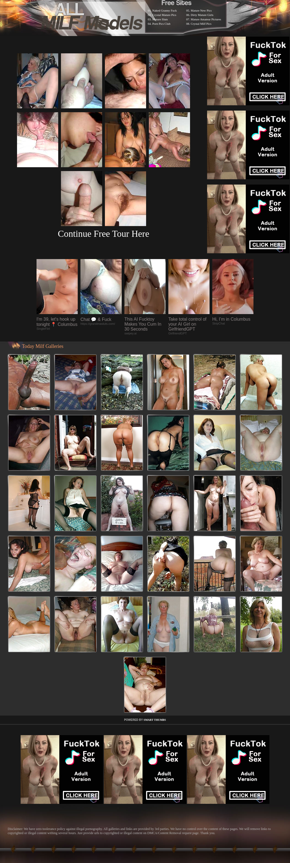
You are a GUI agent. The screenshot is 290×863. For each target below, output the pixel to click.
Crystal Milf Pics (201, 23)
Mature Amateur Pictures (206, 19)
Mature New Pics (201, 10)
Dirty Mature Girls (202, 15)
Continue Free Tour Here (103, 234)
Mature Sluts (160, 19)
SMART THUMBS (155, 719)
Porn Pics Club (161, 23)
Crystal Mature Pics (164, 15)
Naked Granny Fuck (164, 10)
